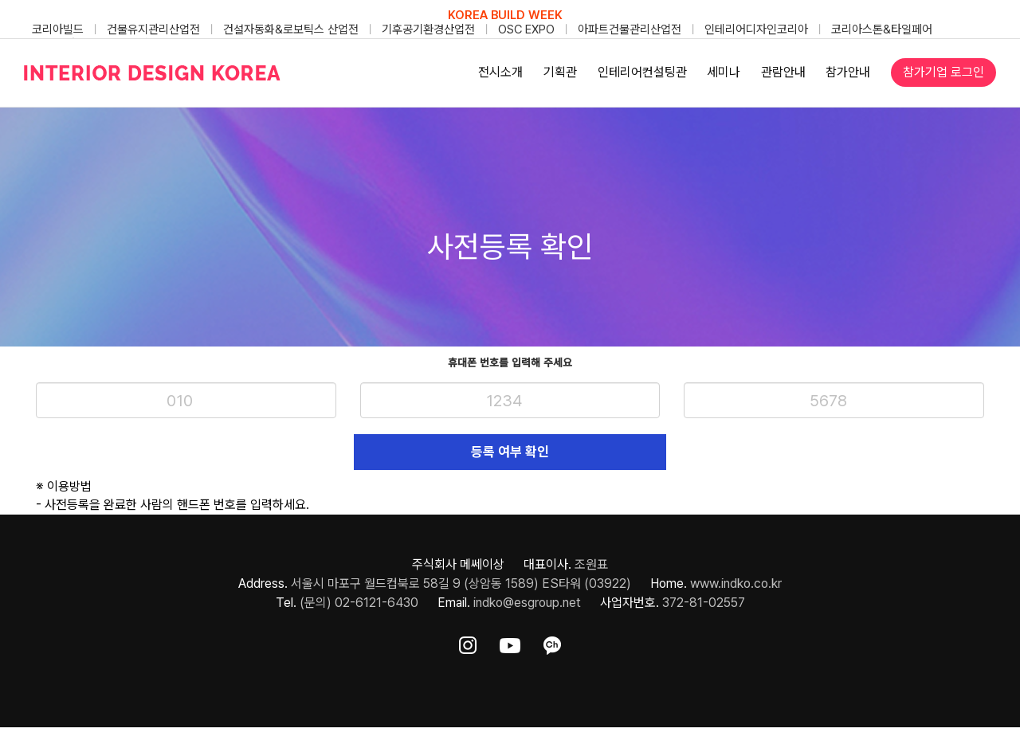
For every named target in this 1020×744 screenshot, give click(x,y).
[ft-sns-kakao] (552, 645)
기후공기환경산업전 (428, 29)
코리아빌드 (58, 29)
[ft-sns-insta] (467, 645)
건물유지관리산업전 (153, 29)
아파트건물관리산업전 (629, 29)
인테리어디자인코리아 (756, 29)
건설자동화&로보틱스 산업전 (291, 29)
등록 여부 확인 (510, 452)
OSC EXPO (526, 29)
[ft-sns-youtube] (510, 645)
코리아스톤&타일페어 (881, 29)
